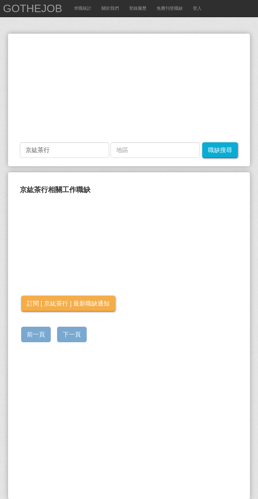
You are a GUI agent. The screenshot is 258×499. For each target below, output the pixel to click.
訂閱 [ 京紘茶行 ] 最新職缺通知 (68, 303)
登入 (197, 8)
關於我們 (110, 8)
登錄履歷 (137, 8)
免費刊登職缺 (170, 8)
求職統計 (82, 8)
